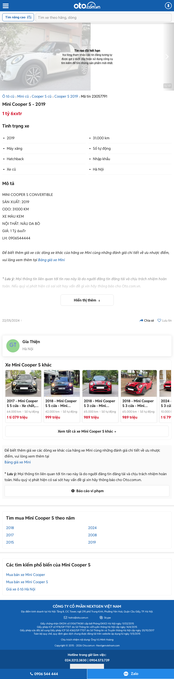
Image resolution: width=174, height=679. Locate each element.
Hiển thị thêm (85, 300)
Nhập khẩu (101, 159)
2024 (92, 527)
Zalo (134, 673)
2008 (92, 535)
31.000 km (101, 138)
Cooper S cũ (41, 96)
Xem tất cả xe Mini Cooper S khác (85, 431)
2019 (10, 138)
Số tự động (102, 148)
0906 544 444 (43, 674)
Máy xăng (14, 148)
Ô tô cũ (8, 96)
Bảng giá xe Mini (51, 260)
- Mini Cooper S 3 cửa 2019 (99, 403)
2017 (10, 535)
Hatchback (15, 159)
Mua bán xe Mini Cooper (25, 574)
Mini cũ (23, 96)
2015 (10, 542)
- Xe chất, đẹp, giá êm (22, 403)
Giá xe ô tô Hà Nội (20, 589)
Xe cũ (11, 169)
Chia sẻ (147, 320)
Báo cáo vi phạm (87, 491)
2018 (10, 527)
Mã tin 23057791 (94, 96)
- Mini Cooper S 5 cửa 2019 (61, 403)
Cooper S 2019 (66, 96)
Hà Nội (98, 169)
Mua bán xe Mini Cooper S (27, 582)
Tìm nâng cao (18, 17)
